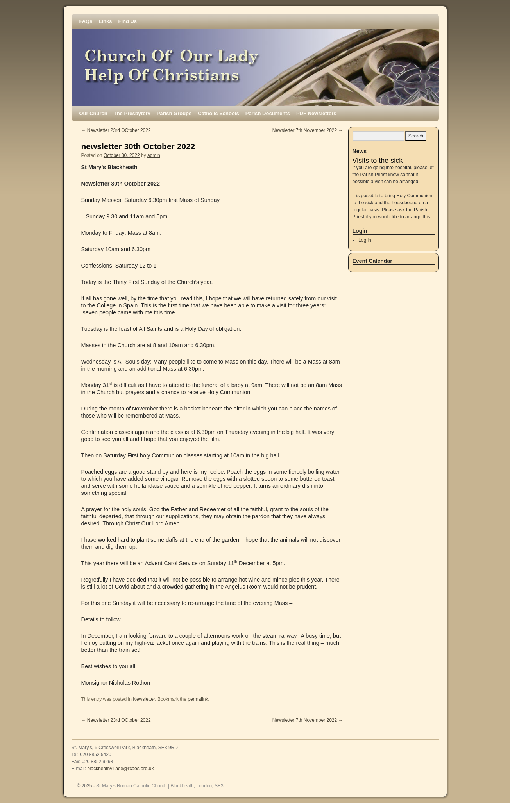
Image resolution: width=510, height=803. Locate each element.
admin (153, 155)
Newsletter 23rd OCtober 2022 (116, 130)
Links (105, 21)
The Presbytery (132, 113)
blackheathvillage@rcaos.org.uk (120, 768)
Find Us (127, 21)
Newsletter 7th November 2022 (307, 130)
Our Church (93, 113)
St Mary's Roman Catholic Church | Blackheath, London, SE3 (160, 786)
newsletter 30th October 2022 (138, 146)
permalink (198, 699)
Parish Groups (174, 113)
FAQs (86, 21)
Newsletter (144, 699)
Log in (364, 240)
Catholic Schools (218, 113)
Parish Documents (267, 113)
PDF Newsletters (316, 113)
